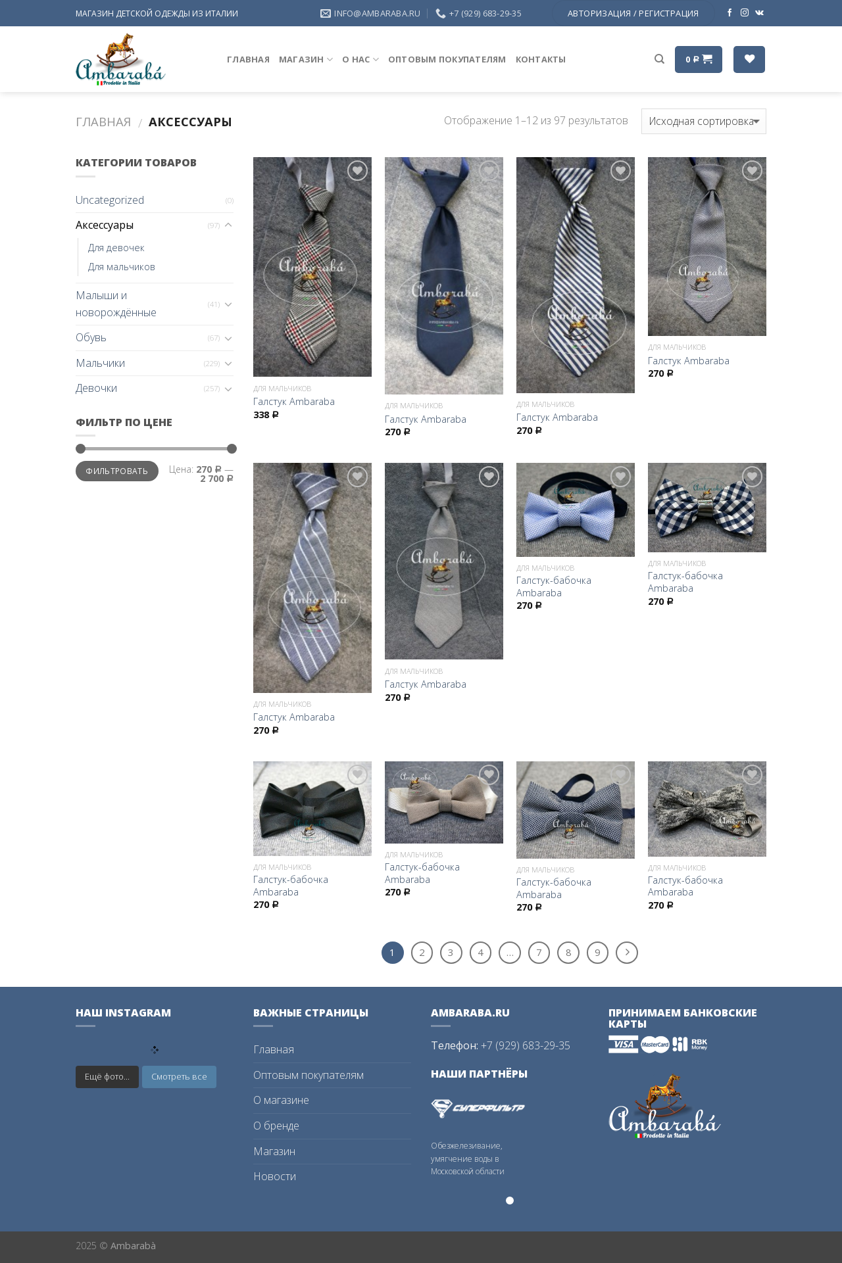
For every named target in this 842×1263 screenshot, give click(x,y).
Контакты (541, 59)
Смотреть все (179, 1076)
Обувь (91, 337)
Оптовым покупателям (447, 59)
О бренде (276, 1125)
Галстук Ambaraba (294, 402)
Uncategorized (110, 200)
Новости (274, 1176)
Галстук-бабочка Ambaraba (553, 587)
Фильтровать (117, 470)
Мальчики (100, 363)
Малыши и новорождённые (116, 304)
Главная (248, 59)
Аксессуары (105, 225)
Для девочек (116, 247)
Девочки (96, 388)
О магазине (281, 1100)
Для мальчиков (121, 266)
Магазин (306, 59)
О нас (360, 59)
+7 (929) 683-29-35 (525, 1045)
